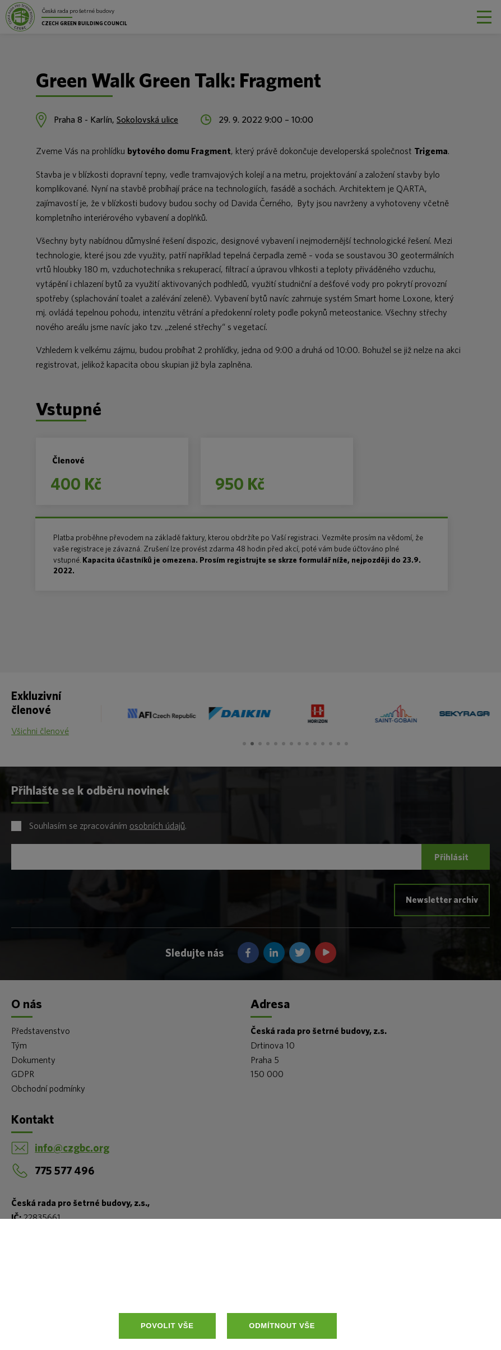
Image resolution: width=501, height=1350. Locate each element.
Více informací (234, 1286)
